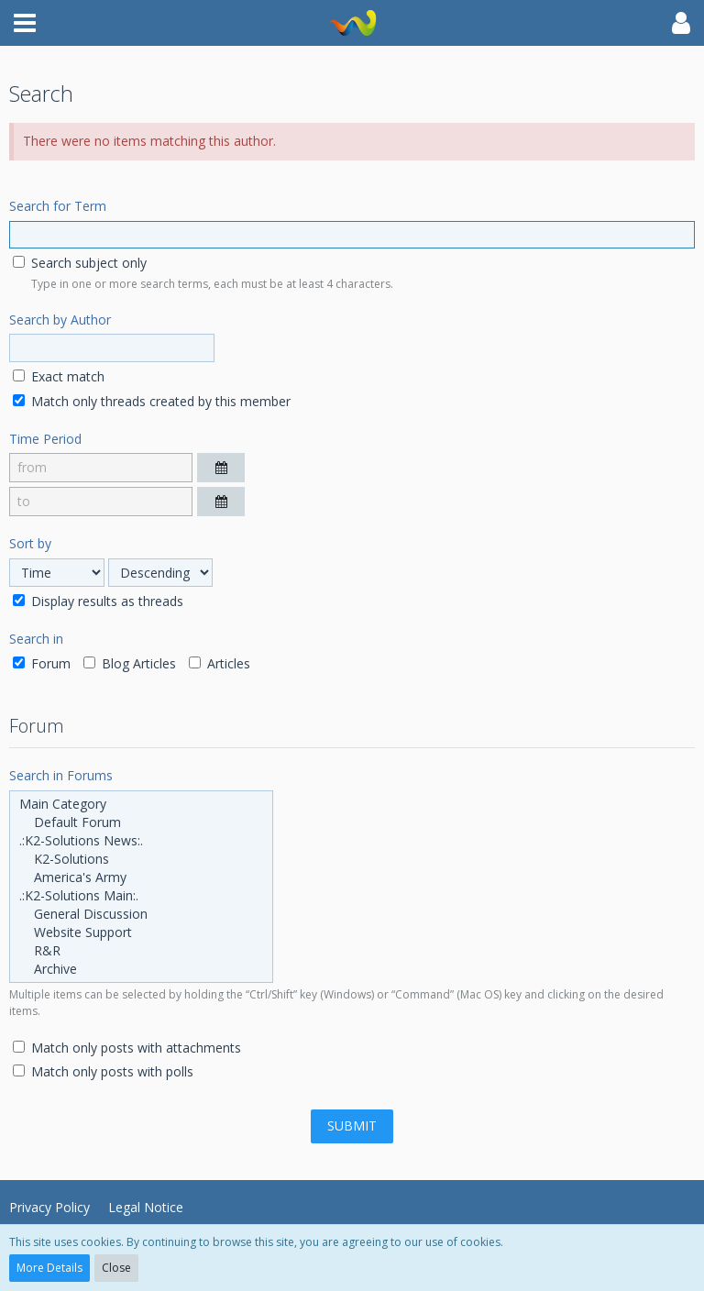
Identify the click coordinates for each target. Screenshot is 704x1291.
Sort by (30, 543)
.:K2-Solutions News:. (141, 841)
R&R (141, 951)
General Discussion (141, 914)
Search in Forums (61, 775)
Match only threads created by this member (152, 401)
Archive (141, 969)
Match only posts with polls (103, 1071)
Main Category (141, 804)
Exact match (58, 376)
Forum (42, 663)
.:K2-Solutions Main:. (141, 896)
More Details (49, 1267)
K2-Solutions (141, 859)
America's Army (141, 877)
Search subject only (80, 262)
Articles (219, 663)
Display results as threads (98, 601)
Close (116, 1267)
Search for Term (57, 206)
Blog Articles (129, 663)
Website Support (141, 932)
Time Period (45, 438)
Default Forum (141, 822)
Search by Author (60, 319)
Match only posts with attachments (127, 1047)
